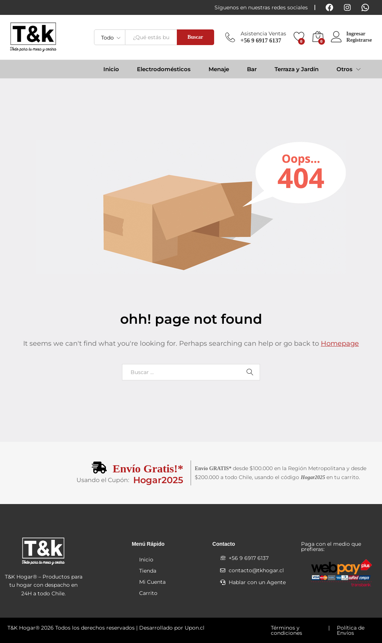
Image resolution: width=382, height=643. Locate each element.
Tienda (147, 570)
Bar (252, 69)
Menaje (219, 69)
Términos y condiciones (286, 630)
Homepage (340, 343)
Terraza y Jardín (297, 69)
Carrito (148, 593)
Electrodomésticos (164, 69)
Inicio (111, 69)
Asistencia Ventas (263, 34)
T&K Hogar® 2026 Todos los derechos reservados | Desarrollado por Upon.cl (105, 627)
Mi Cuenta (152, 582)
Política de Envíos (350, 630)
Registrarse (359, 40)
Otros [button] (344, 69)
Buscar (195, 37)
